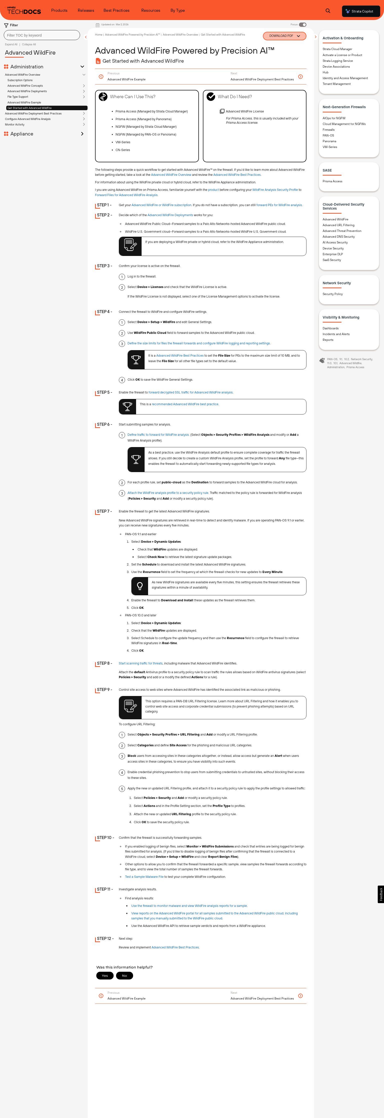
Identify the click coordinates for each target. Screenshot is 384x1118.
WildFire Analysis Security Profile (275, 190)
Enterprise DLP (333, 254)
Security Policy (333, 294)
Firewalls (329, 129)
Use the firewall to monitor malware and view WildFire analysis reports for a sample (189, 906)
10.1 (335, 363)
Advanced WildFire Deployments (27, 91)
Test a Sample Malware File (144, 877)
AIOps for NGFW (334, 118)
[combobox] (42, 35)
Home (98, 34)
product (213, 190)
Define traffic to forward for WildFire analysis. (159, 435)
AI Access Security (335, 242)
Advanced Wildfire (350, 363)
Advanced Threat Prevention (342, 231)
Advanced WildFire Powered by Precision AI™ (132, 34)
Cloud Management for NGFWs (344, 124)
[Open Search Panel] (328, 11)
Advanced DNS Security (339, 236)
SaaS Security (332, 260)
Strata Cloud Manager (337, 49)
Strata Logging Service (338, 61)
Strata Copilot (359, 11)
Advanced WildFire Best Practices (237, 175)
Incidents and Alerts (336, 334)
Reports (328, 340)
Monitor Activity (14, 124)
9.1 (340, 359)
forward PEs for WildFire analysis (279, 205)
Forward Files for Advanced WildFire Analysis (126, 195)
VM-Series (330, 147)
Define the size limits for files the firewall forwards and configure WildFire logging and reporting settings (199, 343)
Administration (27, 66)
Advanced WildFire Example (24, 102)
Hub (325, 72)
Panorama (329, 141)
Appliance (22, 133)
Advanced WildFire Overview (22, 74)
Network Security (361, 359)
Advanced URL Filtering (338, 225)
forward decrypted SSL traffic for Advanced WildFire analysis (191, 392)
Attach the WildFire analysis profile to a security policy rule (168, 493)
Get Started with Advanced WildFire (30, 107)
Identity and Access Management (345, 78)
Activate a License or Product (342, 55)
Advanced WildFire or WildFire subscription (161, 205)
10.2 (346, 359)
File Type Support (18, 96)
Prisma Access (332, 181)
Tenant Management (337, 84)
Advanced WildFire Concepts (25, 85)
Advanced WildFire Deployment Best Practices (33, 113)
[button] (381, 894)
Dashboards (331, 328)
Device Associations (336, 66)
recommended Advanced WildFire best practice (185, 404)
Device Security (333, 248)
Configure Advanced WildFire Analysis (28, 118)
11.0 (329, 363)
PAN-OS (328, 135)
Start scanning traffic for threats (141, 663)
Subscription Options (20, 80)
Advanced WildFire (335, 219)
